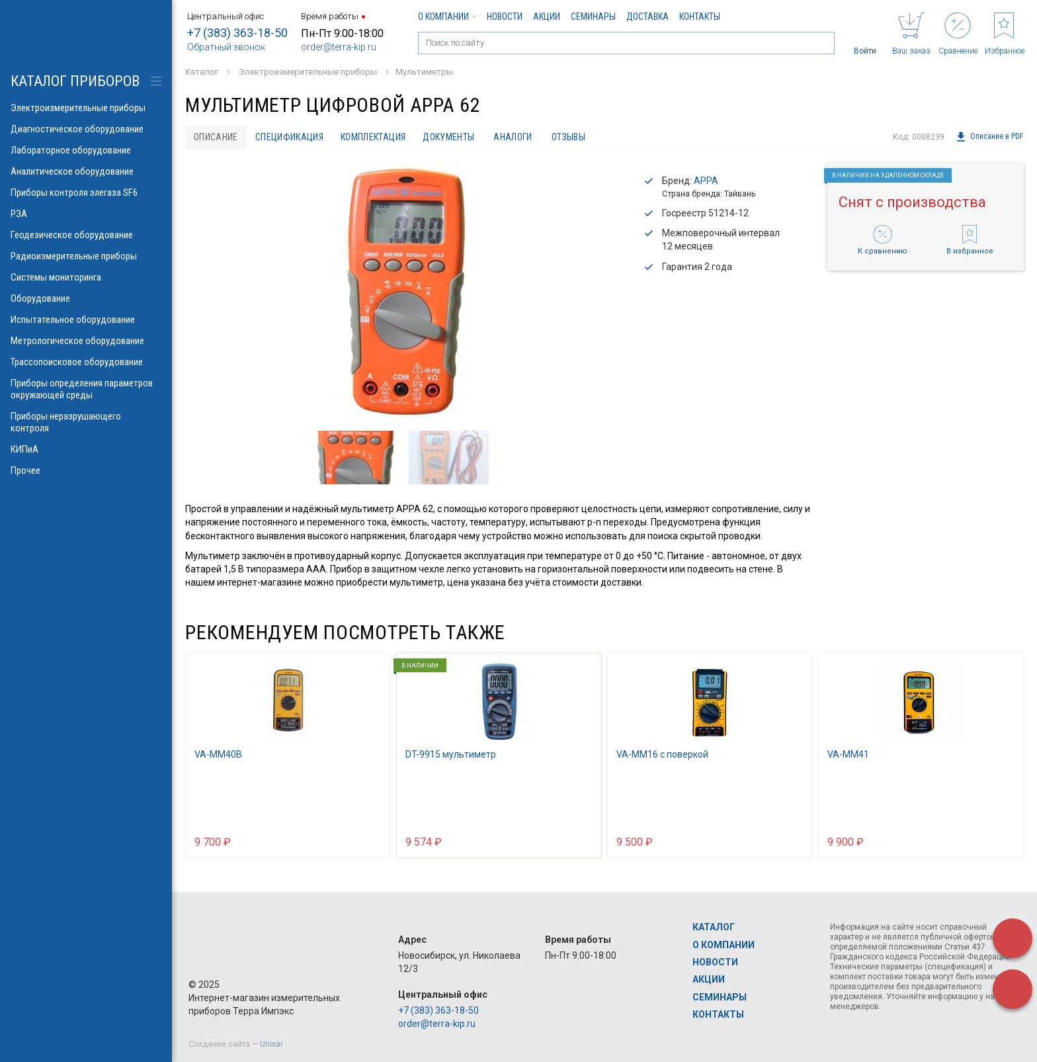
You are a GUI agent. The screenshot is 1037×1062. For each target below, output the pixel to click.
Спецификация (289, 137)
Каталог (713, 927)
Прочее (86, 470)
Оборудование (86, 298)
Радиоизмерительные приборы (86, 256)
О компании (447, 16)
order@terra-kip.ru (338, 47)
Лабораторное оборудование (86, 150)
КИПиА (86, 449)
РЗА (86, 214)
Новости (504, 16)
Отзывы (568, 137)
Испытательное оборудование (86, 320)
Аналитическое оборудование (86, 171)
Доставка (647, 16)
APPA (706, 180)
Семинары (593, 16)
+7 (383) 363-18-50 (237, 33)
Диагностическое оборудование (86, 129)
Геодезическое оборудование (86, 235)
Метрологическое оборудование (86, 341)
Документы (448, 137)
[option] (403, 292)
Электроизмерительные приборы (86, 108)
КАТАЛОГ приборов (75, 81)
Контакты (699, 16)
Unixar (271, 1044)
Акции (546, 16)
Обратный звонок (226, 47)
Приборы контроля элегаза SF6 (86, 193)
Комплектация (373, 137)
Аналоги (512, 137)
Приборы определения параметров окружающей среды (86, 389)
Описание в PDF (990, 137)
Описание (216, 137)
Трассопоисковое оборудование (86, 362)
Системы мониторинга (86, 277)
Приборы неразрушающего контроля (86, 422)
